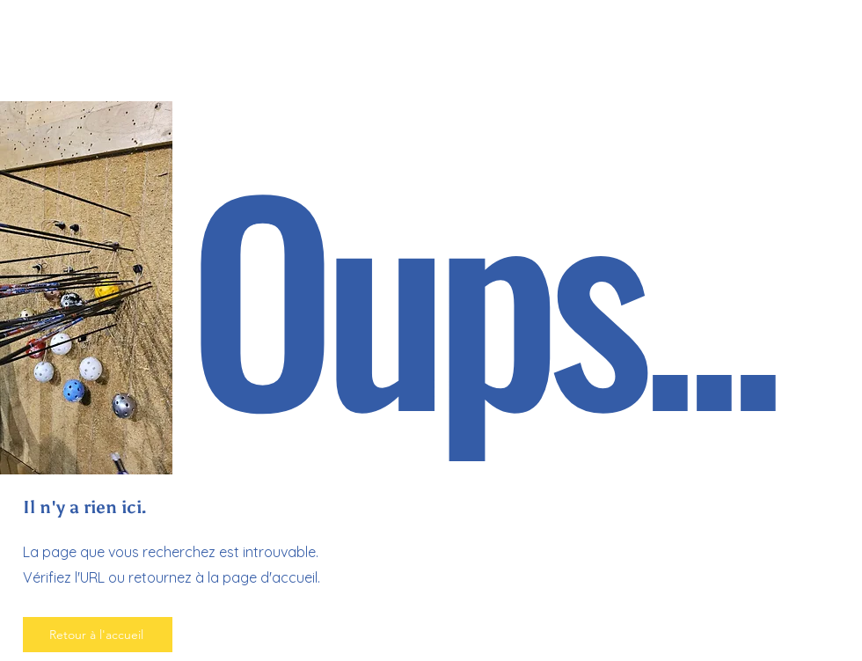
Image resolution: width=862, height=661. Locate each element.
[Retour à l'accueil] (97, 634)
